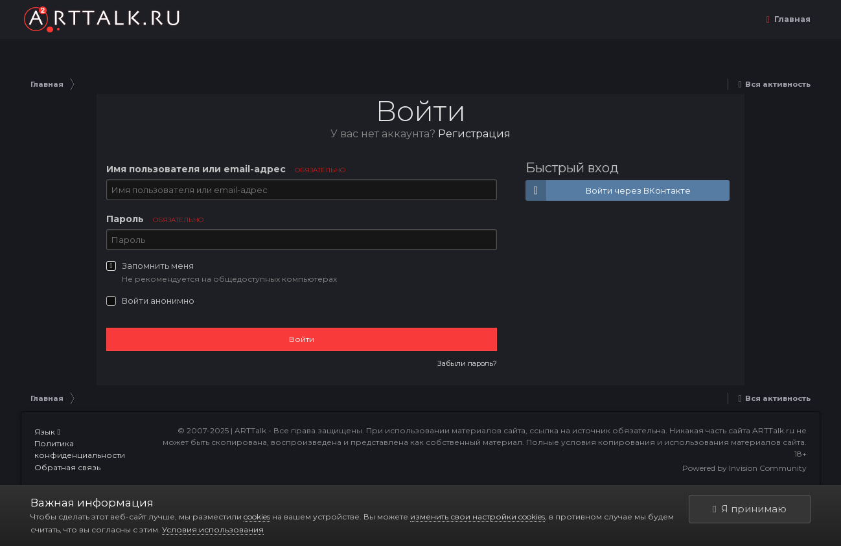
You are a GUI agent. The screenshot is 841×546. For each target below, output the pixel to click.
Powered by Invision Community (744, 468)
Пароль (154, 219)
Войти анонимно (158, 300)
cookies (257, 516)
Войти (301, 339)
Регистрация (474, 134)
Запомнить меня (158, 265)
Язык (47, 432)
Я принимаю (750, 509)
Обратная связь (67, 467)
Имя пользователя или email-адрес (225, 169)
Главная (791, 19)
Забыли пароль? (467, 363)
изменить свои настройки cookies (477, 516)
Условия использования (213, 529)
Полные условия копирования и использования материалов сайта (665, 442)
